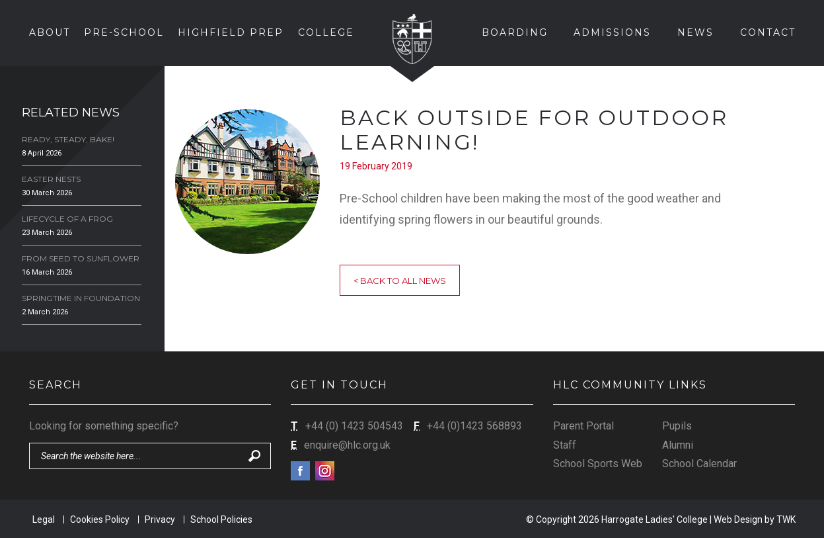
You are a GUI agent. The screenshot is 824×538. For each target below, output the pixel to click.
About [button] (49, 32)
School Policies (221, 519)
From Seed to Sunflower (80, 258)
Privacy (160, 519)
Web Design (738, 519)
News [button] (695, 32)
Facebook (300, 470)
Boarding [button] (515, 32)
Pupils (677, 426)
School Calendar (699, 463)
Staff (564, 445)
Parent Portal (583, 426)
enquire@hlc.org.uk (347, 445)
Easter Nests (51, 179)
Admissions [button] (612, 32)
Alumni (677, 445)
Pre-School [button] (124, 32)
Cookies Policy (100, 519)
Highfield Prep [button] (230, 32)
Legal (43, 519)
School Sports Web (597, 463)
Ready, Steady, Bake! (68, 139)
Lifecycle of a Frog (67, 219)
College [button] (326, 32)
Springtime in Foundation (81, 298)
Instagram (324, 470)
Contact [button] (768, 32)
